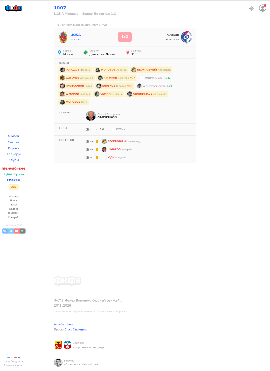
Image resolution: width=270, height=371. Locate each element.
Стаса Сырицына (76, 329)
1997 (60, 8)
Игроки (13, 148)
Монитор (13, 196)
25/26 (13, 136)
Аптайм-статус (64, 324)
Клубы (14, 160)
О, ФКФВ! (13, 213)
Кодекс (13, 209)
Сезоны (14, 142)
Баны (14, 204)
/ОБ (13, 187)
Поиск (13, 200)
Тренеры (14, 154)
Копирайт (13, 217)
